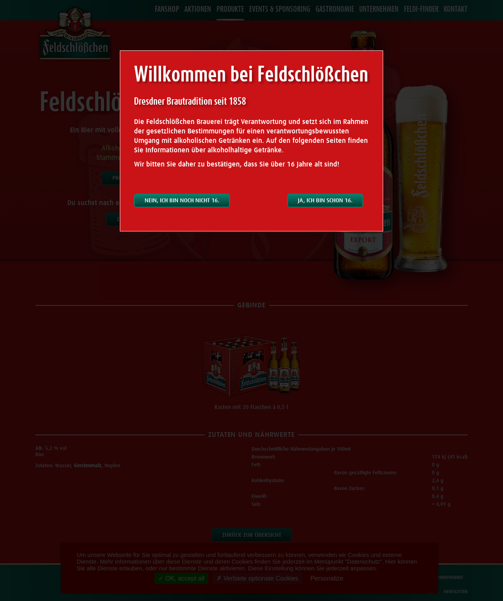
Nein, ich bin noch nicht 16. (182, 200)
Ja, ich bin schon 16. (325, 200)
